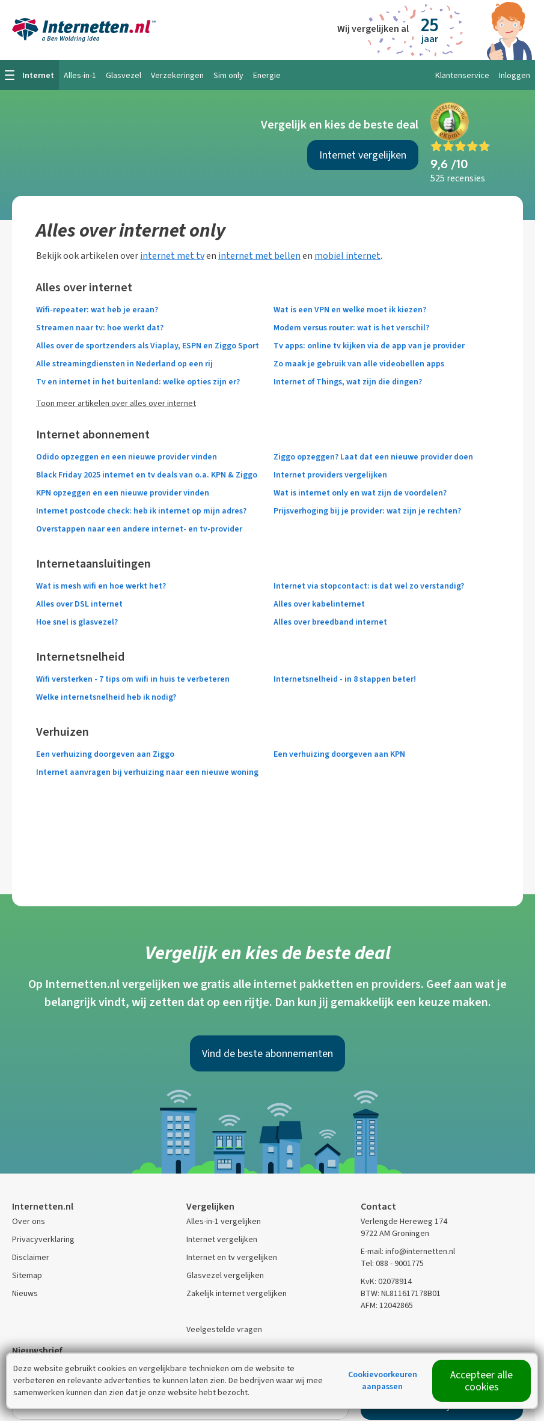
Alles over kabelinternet (319, 604)
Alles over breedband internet (330, 622)
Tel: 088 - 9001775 (392, 1263)
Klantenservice (462, 75)
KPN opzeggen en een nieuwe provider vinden (122, 492)
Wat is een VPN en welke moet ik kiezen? (350, 309)
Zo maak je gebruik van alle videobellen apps (359, 363)
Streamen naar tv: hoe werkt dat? (100, 327)
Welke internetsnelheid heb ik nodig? (106, 697)
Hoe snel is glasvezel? (77, 622)
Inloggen (514, 75)
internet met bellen (259, 255)
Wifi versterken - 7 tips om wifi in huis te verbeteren (133, 679)
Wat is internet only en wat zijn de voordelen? (360, 492)
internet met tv (172, 255)
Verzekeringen (177, 75)
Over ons (28, 1221)
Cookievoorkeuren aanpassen (382, 1380)
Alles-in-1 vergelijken (223, 1221)
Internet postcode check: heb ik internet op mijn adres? (141, 511)
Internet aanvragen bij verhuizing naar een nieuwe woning (147, 772)
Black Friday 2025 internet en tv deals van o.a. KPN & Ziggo (146, 474)
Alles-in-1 (80, 75)
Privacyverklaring (43, 1239)
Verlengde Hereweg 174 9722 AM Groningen (404, 1227)
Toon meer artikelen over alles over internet (116, 403)
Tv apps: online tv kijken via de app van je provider (369, 345)
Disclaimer (30, 1257)
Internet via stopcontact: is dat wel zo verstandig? (369, 586)
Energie (267, 75)
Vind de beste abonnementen (267, 1053)
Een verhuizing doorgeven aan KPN (339, 754)
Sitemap (27, 1275)
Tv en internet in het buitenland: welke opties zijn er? (138, 381)
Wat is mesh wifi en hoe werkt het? (101, 586)
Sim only (228, 75)
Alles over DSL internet (79, 604)
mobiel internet (347, 255)
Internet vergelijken (362, 155)
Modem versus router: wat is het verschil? (351, 327)
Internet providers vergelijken (330, 474)
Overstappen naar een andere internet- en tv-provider (139, 529)
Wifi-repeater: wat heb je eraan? (97, 309)
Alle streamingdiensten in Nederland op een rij (124, 363)
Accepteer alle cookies (481, 1381)
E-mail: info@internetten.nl (408, 1251)
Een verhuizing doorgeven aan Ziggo (105, 754)
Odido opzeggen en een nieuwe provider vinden (126, 456)
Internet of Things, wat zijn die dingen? (348, 381)
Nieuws (25, 1293)
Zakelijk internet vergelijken (236, 1293)
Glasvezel (123, 75)
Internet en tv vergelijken (231, 1257)
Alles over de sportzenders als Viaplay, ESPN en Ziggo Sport (147, 345)
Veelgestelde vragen (224, 1329)
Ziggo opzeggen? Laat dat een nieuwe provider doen (373, 456)
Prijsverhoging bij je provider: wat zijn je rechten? (367, 511)
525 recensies (457, 178)
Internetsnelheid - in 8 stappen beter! (345, 679)
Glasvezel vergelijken (225, 1275)
